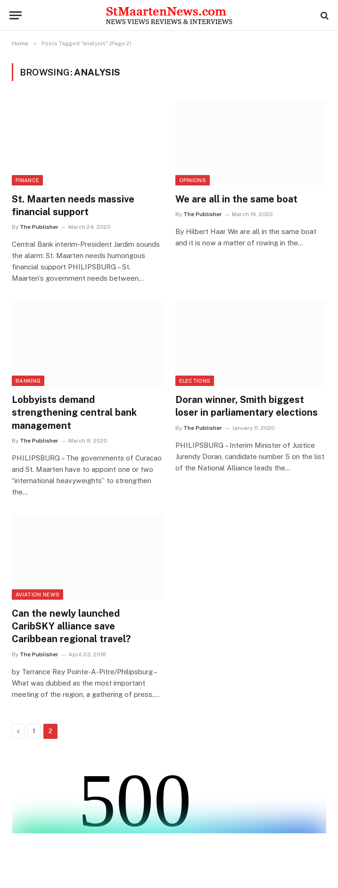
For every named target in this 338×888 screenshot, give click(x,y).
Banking (28, 381)
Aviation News (37, 594)
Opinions (192, 180)
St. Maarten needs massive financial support (73, 205)
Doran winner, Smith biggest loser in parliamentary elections (246, 406)
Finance (27, 180)
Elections (195, 381)
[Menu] (15, 15)
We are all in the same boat (236, 199)
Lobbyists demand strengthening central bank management (74, 412)
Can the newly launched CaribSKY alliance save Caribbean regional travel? (71, 626)
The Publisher (39, 227)
